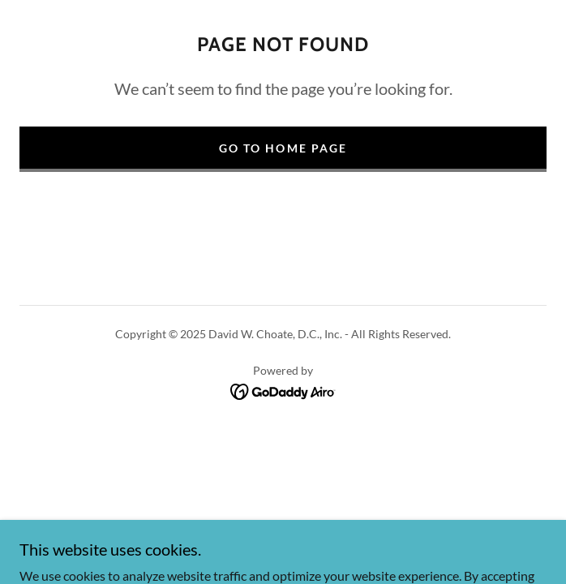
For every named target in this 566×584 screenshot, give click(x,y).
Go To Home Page (282, 148)
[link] (283, 389)
